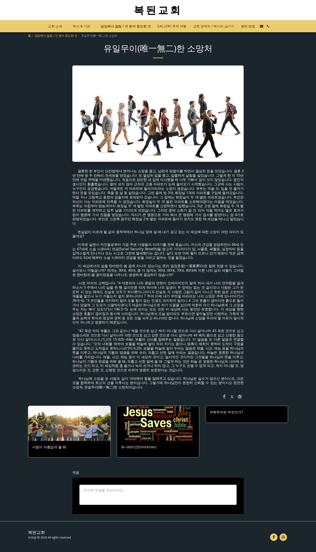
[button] (57, 26)
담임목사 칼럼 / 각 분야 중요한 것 (56, 35)
